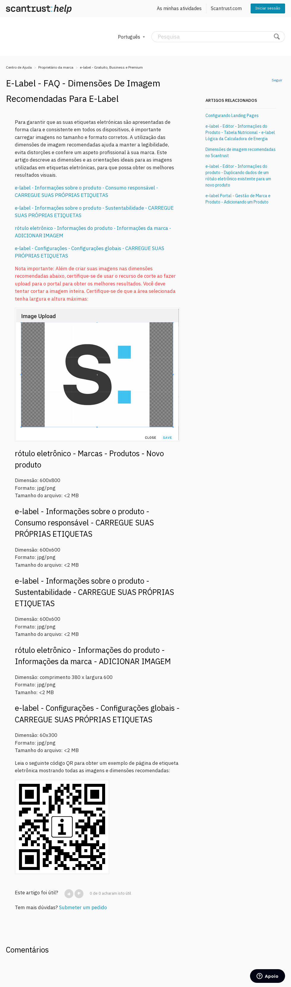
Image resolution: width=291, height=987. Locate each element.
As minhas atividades (179, 8)
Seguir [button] (277, 80)
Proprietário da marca (55, 67)
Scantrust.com (226, 8)
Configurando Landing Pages (232, 115)
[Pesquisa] (218, 36)
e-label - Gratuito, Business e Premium (111, 67)
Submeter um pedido (83, 907)
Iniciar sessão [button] (267, 8)
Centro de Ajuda (19, 67)
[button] (68, 893)
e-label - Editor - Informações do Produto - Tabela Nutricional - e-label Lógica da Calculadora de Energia (240, 132)
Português (129, 37)
